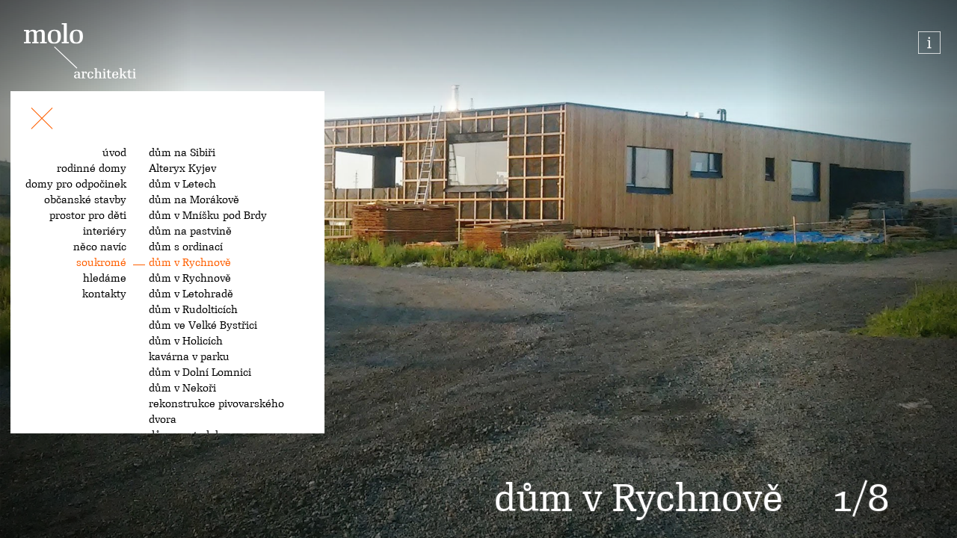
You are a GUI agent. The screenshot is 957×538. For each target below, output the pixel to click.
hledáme (104, 278)
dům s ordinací (186, 246)
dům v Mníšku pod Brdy (208, 215)
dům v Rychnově (190, 262)
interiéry (104, 231)
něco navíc (99, 246)
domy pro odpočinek (75, 184)
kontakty (104, 293)
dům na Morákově (194, 199)
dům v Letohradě (191, 293)
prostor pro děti (87, 215)
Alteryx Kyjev (182, 168)
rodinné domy (91, 168)
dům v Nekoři (182, 388)
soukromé (101, 262)
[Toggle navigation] (42, 121)
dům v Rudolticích (193, 309)
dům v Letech (182, 184)
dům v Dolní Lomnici (200, 372)
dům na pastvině (190, 231)
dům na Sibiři (182, 152)
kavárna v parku (189, 356)
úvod (114, 152)
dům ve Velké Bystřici (203, 325)
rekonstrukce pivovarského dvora (216, 411)
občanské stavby (85, 199)
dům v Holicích (186, 340)
